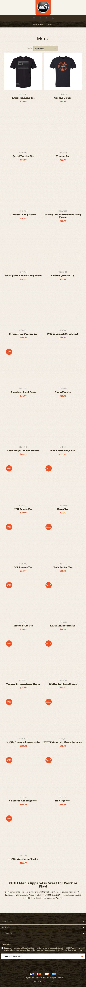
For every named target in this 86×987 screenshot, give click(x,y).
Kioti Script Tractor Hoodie (23, 450)
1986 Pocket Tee (23, 509)
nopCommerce (47, 981)
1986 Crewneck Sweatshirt (62, 334)
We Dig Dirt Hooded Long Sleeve (23, 275)
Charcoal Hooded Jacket (23, 800)
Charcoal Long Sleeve (23, 214)
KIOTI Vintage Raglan (62, 625)
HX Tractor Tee (23, 567)
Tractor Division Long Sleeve (23, 684)
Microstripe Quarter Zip (23, 334)
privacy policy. (77, 950)
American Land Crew (23, 392)
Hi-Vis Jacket (62, 800)
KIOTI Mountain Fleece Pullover (63, 742)
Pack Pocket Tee (62, 567)
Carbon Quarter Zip (62, 275)
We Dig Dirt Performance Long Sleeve (63, 216)
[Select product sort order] (45, 48)
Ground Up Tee (62, 97)
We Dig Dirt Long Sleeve (63, 684)
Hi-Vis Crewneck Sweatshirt (23, 742)
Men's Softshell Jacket (63, 450)
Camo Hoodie (63, 392)
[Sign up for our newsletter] (43, 956)
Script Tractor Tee (23, 156)
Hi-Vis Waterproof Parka (23, 859)
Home (35, 24)
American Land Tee (23, 97)
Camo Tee (62, 509)
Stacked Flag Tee (23, 625)
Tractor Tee (63, 156)
